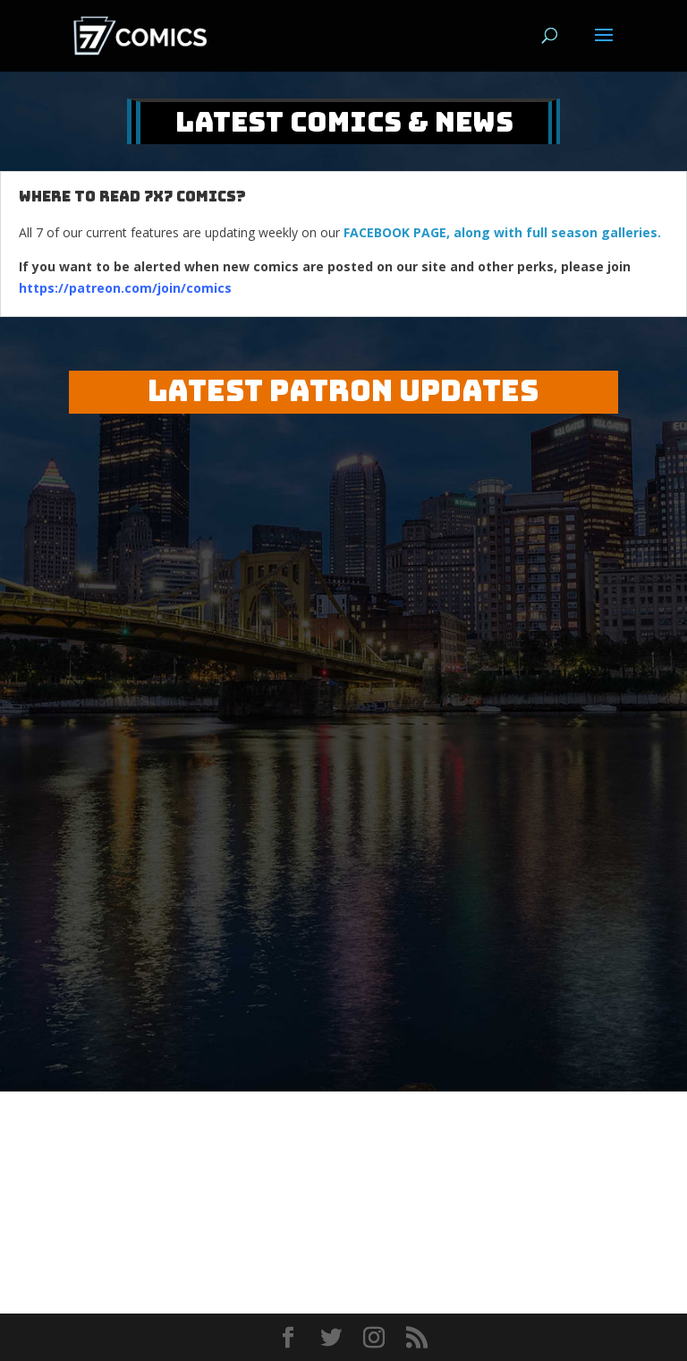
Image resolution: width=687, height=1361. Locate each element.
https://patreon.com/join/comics (125, 287)
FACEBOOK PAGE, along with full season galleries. (502, 232)
